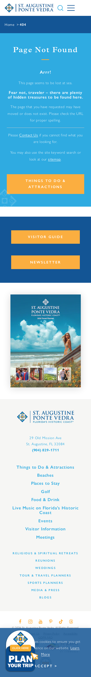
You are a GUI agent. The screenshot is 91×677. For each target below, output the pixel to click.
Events (45, 521)
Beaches (45, 475)
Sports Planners (45, 583)
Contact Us (28, 135)
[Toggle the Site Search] (60, 8)
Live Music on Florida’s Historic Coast (45, 510)
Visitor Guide (45, 237)
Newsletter (45, 262)
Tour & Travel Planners (45, 575)
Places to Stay (45, 483)
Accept (43, 666)
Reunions (45, 560)
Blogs (45, 597)
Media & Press (45, 590)
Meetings (45, 537)
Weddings (45, 568)
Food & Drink (45, 499)
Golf (45, 491)
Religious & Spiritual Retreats (45, 553)
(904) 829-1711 (45, 450)
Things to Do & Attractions (45, 184)
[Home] (29, 8)
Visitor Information (45, 529)
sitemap (54, 159)
